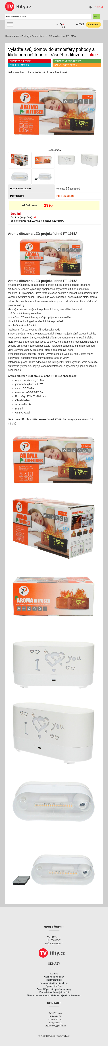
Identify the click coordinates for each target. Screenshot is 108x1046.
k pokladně (93, 24)
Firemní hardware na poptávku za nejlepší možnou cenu (54, 995)
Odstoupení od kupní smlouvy (54, 983)
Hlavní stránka (12, 36)
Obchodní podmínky (54, 977)
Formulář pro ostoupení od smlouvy (54, 989)
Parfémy (25, 36)
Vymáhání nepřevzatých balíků (54, 992)
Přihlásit (98, 7)
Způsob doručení (54, 986)
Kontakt (54, 973)
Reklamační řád (54, 980)
